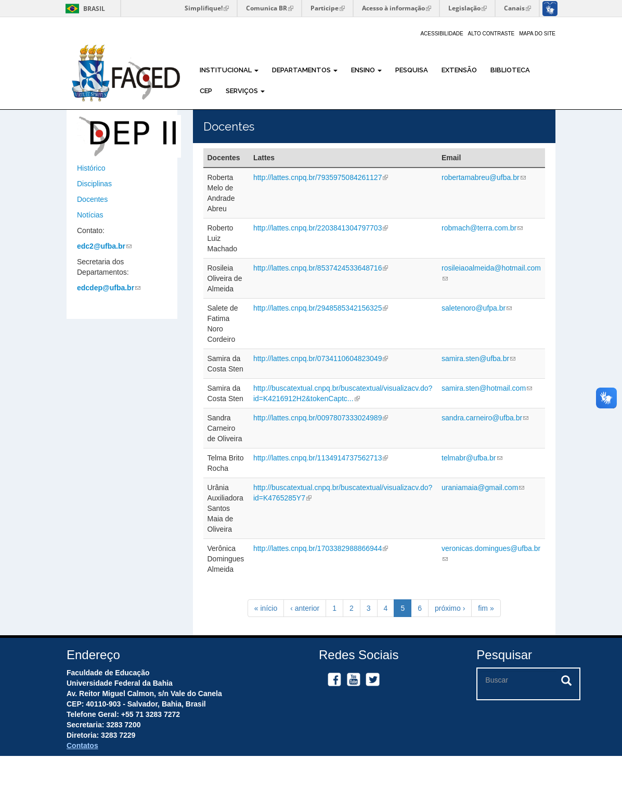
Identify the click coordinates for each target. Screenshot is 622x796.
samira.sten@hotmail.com (487, 388)
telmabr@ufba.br (472, 458)
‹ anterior (304, 608)
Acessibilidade (441, 33)
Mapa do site (537, 33)
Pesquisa (411, 70)
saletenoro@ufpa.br (477, 308)
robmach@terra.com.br (482, 228)
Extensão (459, 70)
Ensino (366, 70)
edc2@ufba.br (104, 246)
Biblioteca (510, 70)
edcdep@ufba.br (108, 288)
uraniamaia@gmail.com (483, 487)
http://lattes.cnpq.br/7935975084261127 (320, 177)
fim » (486, 608)
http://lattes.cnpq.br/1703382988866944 (320, 548)
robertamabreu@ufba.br (484, 177)
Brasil (83, 8)
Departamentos (305, 70)
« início (265, 608)
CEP (206, 91)
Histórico (91, 168)
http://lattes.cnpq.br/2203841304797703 (320, 228)
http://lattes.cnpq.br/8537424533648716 (320, 268)
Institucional (229, 70)
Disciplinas (94, 183)
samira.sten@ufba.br (478, 358)
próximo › (450, 608)
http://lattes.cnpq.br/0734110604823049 (320, 358)
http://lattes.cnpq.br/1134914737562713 (320, 458)
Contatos (82, 745)
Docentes (92, 199)
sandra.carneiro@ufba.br (485, 418)
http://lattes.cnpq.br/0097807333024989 (320, 418)
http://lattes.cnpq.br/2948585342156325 (320, 308)
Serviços (245, 91)
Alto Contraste (491, 33)
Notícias (90, 215)
